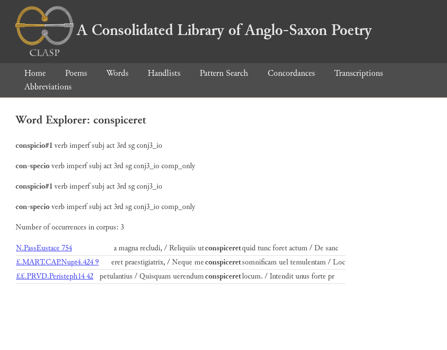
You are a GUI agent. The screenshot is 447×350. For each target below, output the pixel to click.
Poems (76, 73)
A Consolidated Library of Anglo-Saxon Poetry (194, 30)
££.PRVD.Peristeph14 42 (54, 276)
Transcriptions (358, 73)
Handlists (164, 73)
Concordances (291, 73)
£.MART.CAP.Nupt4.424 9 (57, 262)
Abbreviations (47, 87)
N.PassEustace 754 (44, 248)
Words (117, 73)
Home (35, 73)
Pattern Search (224, 73)
